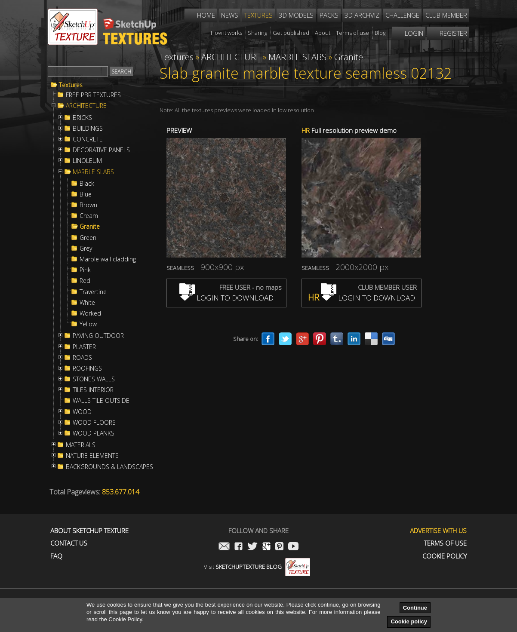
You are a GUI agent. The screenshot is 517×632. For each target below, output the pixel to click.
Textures (71, 85)
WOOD (82, 412)
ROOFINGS (87, 368)
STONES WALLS (94, 379)
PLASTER (84, 347)
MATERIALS (80, 445)
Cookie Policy (444, 556)
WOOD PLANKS (93, 433)
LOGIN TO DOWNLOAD (226, 298)
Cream (89, 216)
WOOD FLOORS (94, 422)
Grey (86, 248)
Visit (257, 567)
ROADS (82, 358)
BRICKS (82, 118)
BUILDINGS (88, 128)
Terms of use (445, 543)
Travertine (93, 292)
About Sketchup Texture (89, 531)
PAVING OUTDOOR (98, 336)
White (87, 303)
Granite (90, 226)
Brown (88, 205)
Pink (85, 270)
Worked (90, 313)
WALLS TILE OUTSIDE (101, 401)
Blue (86, 194)
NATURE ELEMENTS (92, 456)
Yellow (88, 324)
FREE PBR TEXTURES (93, 95)
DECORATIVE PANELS (101, 150)
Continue (415, 607)
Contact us (68, 543)
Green (88, 238)
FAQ (56, 556)
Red (85, 281)
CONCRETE (88, 139)
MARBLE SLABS (93, 172)
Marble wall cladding (108, 259)
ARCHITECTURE (86, 106)
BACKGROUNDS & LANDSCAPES (109, 467)
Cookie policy (409, 621)
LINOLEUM (87, 161)
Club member (446, 15)
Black (87, 183)
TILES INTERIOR (93, 390)
